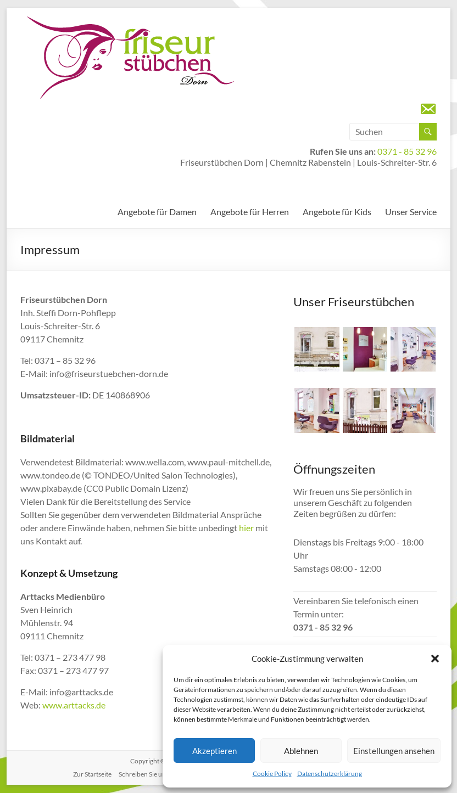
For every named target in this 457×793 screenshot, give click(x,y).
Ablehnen (301, 751)
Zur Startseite (92, 774)
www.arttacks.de (73, 705)
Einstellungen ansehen (393, 751)
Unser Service (411, 211)
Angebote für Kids (337, 211)
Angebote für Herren (249, 211)
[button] (435, 658)
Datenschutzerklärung (329, 773)
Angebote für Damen (157, 211)
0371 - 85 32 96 (407, 151)
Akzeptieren (214, 751)
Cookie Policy (272, 773)
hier (246, 527)
